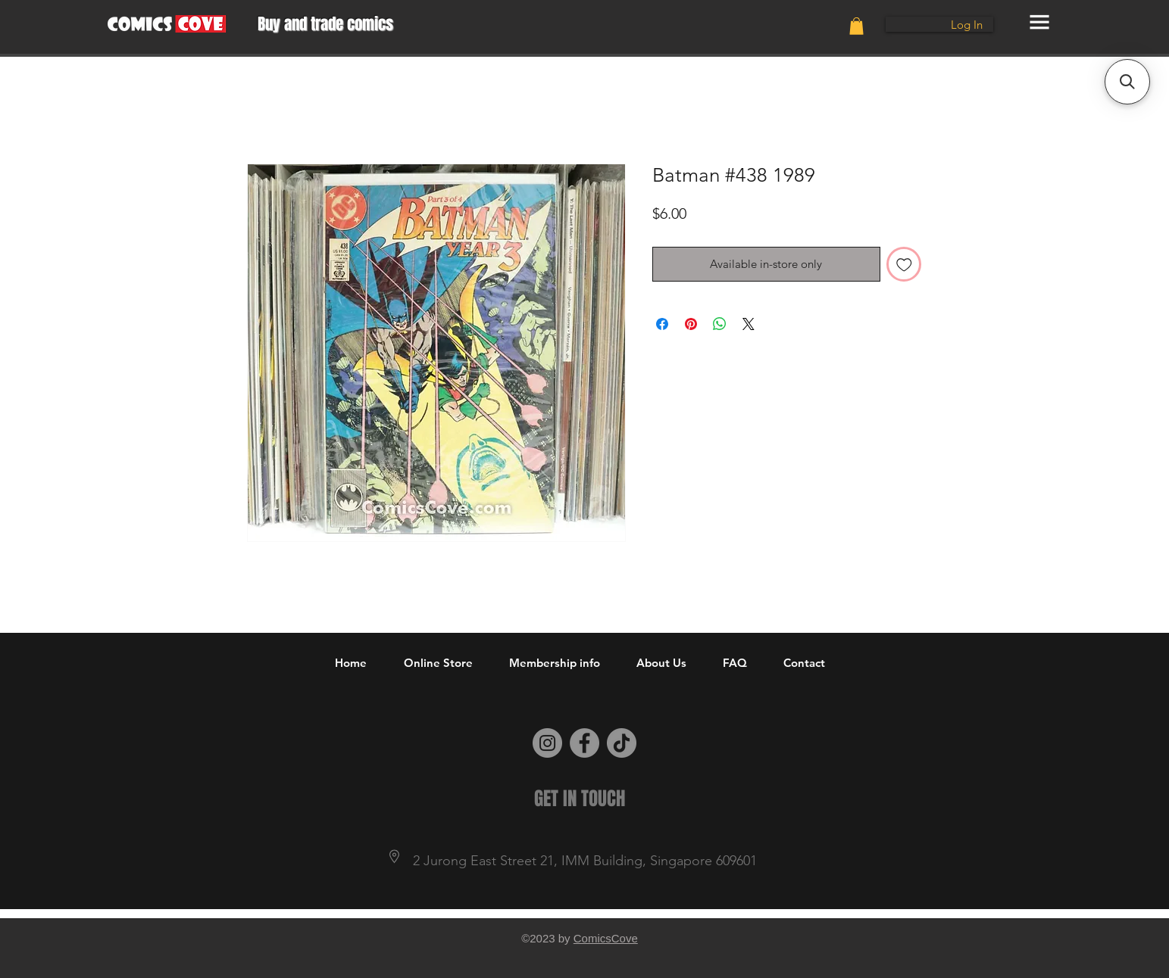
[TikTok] (621, 743)
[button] (856, 26)
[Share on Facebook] (662, 324)
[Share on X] (748, 324)
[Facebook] (584, 743)
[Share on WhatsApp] (720, 324)
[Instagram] (547, 743)
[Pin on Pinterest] (691, 324)
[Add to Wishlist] (904, 264)
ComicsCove (606, 938)
